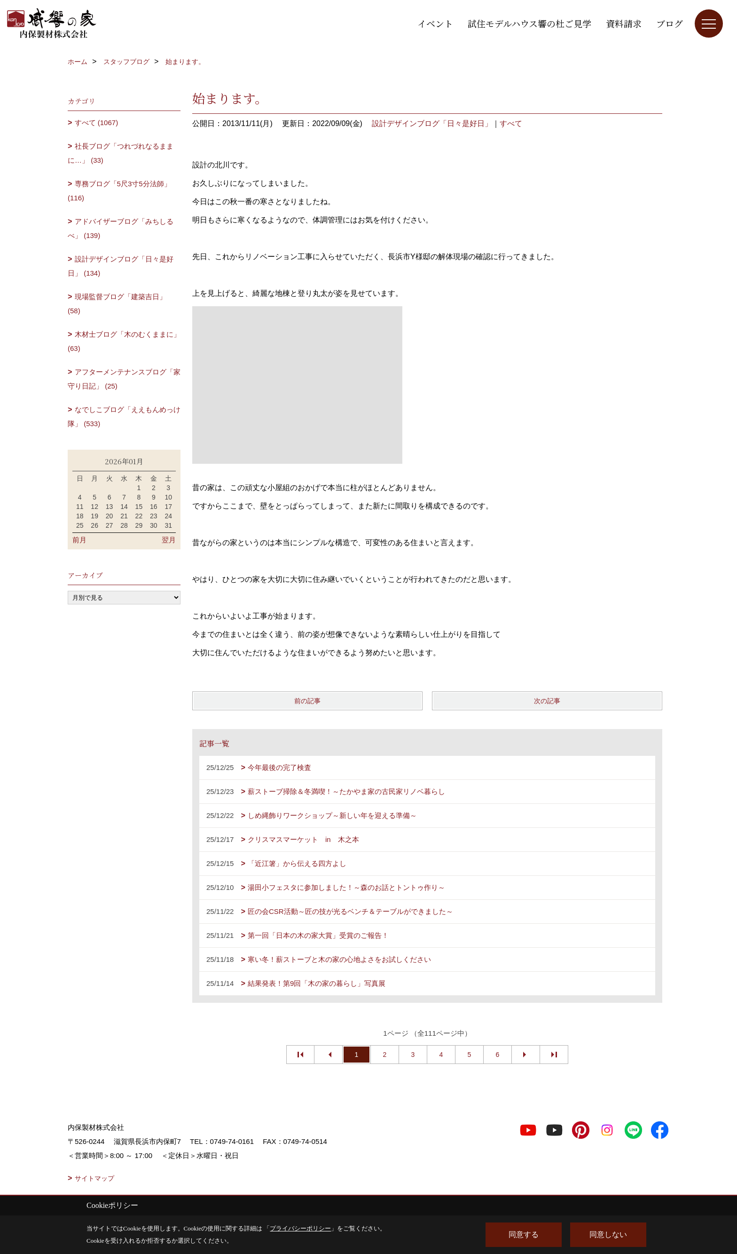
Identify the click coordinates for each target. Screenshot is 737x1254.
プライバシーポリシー (300, 1228)
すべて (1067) (96, 123)
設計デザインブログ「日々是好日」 (432, 123)
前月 (79, 540)
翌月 (169, 540)
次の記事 (547, 701)
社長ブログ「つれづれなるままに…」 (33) (120, 153)
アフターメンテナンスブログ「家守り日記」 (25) (124, 379)
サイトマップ (94, 1178)
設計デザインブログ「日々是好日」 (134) (120, 266)
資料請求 (624, 23)
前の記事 (307, 701)
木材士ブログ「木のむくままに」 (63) (124, 341)
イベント (435, 23)
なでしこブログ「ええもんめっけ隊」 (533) (124, 416)
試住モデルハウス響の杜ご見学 (529, 23)
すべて (511, 123)
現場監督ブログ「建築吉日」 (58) (117, 304)
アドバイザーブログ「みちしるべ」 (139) (120, 228)
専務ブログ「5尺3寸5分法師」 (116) (119, 191)
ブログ (669, 23)
